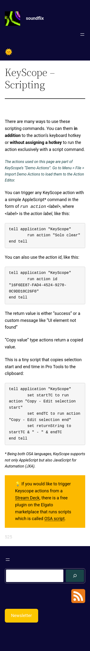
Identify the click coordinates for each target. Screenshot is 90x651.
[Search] (75, 576)
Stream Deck (27, 497)
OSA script (54, 518)
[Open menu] (82, 34)
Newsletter (21, 615)
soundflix (35, 18)
